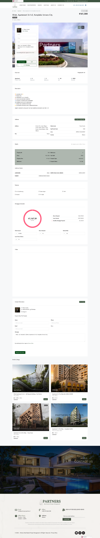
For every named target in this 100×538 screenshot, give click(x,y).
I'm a (52, 325)
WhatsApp (27, 65)
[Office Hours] (16, 516)
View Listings (25, 31)
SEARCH (40, 5)
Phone (52, 320)
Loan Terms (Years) (19, 236)
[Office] (40, 509)
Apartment (19, 11)
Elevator (18, 194)
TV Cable (42, 194)
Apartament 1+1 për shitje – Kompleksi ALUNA (62, 428)
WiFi (65, 191)
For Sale (15, 17)
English (15, 1)
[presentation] (26, 56)
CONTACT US (61, 5)
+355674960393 (25, 309)
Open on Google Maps (79, 119)
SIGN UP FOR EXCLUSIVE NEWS (75, 509)
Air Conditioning (19, 191)
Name (16, 320)
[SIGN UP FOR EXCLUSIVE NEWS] (64, 509)
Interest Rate (65, 230)
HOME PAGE (23, 5)
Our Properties (31, 5)
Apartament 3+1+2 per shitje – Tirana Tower (23, 432)
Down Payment (42, 230)
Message (17, 331)
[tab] (79, 27)
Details (45, 399)
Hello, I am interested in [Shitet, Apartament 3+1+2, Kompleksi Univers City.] (27, 47)
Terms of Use (31, 52)
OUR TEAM (46, 5)
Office (43, 509)
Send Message (22, 62)
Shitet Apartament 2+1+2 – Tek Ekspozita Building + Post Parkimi (28, 393)
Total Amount (18, 230)
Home (15, 11)
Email (16, 325)
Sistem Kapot (42, 191)
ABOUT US (53, 5)
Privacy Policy (54, 532)
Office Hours (21, 515)
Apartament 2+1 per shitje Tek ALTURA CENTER (62, 393)
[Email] (16, 509)
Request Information (20, 352)
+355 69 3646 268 (78, 5)
